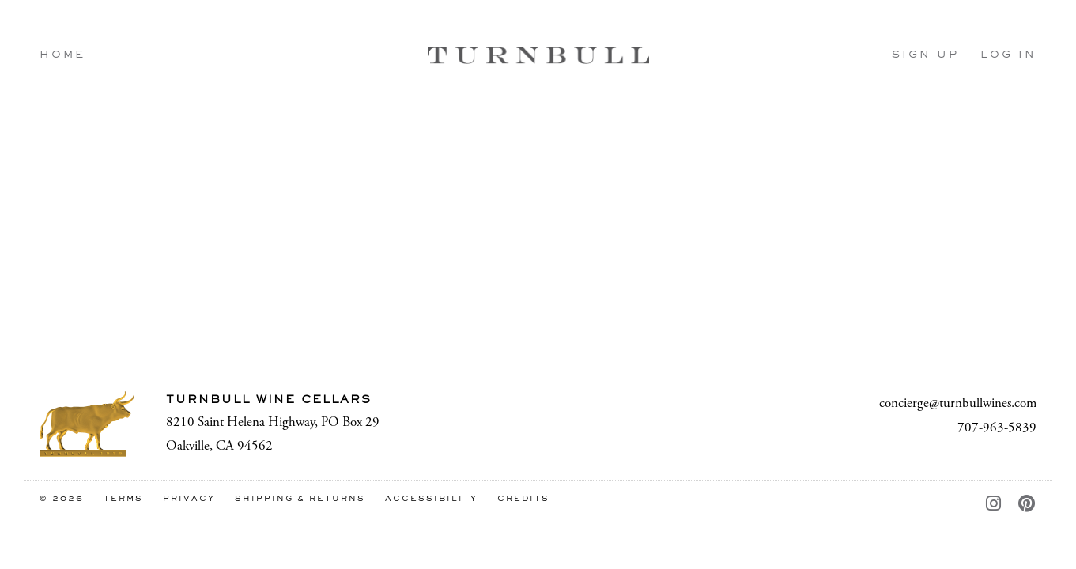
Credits (523, 499)
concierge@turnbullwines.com (957, 403)
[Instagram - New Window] (994, 505)
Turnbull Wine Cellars (538, 55)
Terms (123, 499)
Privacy (189, 499)
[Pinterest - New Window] (1027, 505)
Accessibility (431, 499)
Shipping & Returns (300, 499)
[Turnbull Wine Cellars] (87, 424)
